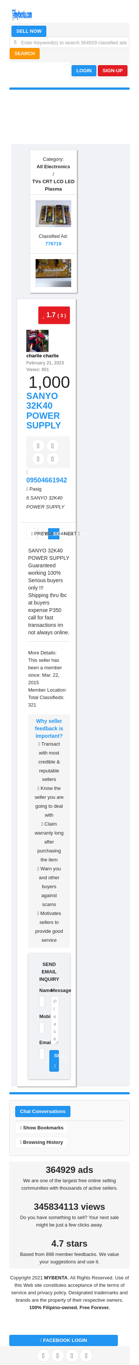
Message (55, 990)
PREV (34, 533)
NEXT (67, 533)
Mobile (40, 1016)
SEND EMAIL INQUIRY (49, 971)
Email (40, 1042)
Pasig (35, 489)
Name (40, 990)
